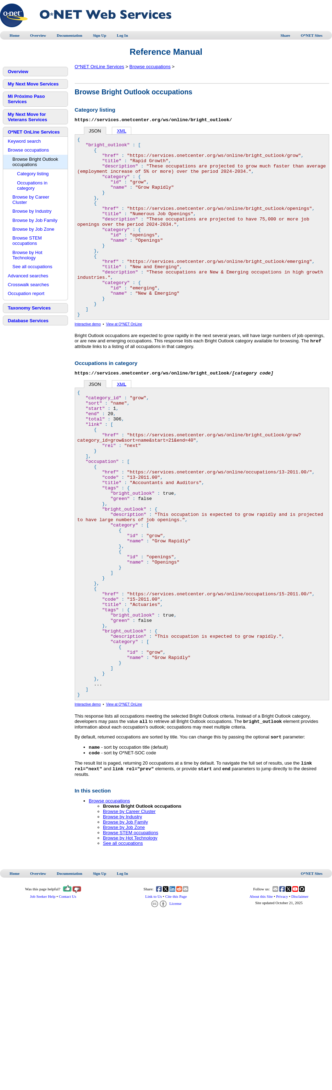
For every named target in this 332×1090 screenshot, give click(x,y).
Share (285, 35)
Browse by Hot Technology (27, 255)
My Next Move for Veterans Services (27, 117)
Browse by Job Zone (33, 229)
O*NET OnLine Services (34, 132)
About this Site (261, 1001)
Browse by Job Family (34, 220)
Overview (38, 35)
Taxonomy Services (29, 308)
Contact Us (67, 1001)
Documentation (69, 35)
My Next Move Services (33, 84)
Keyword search (24, 141)
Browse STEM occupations (27, 240)
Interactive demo (88, 361)
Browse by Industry (32, 211)
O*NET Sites (311, 35)
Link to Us (153, 1001)
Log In (122, 35)
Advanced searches (28, 275)
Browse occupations (28, 150)
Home (14, 35)
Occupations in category (32, 185)
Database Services (28, 320)
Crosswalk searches (28, 284)
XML (121, 132)
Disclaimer (299, 1001)
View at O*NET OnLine (124, 361)
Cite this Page (176, 1001)
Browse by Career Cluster (30, 199)
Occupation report (26, 293)
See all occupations (32, 266)
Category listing (33, 173)
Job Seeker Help (43, 1001)
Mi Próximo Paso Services (26, 99)
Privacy (282, 1001)
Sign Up (99, 35)
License (165, 1008)
